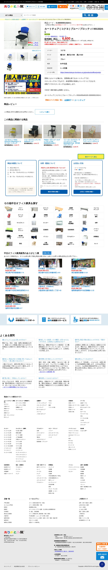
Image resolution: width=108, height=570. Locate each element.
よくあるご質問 (69, 1)
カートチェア (79, 100)
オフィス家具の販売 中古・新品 (37, 502)
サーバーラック (19, 459)
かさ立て (39, 435)
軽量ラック (83, 489)
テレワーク (51, 467)
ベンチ (50, 437)
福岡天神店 (6, 518)
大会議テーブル (84, 405)
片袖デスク (6, 406)
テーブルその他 (84, 418)
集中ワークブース (41, 467)
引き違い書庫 (19, 430)
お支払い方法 (78, 1)
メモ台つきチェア (41, 413)
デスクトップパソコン (74, 467)
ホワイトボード (40, 433)
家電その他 (51, 493)
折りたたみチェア (41, 409)
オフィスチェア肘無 (21, 405)
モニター (71, 471)
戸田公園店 (6, 502)
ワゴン (50, 403)
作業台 (82, 478)
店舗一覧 (96, 1)
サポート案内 (82, 507)
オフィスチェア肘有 (21, 403)
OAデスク (6, 410)
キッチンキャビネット (21, 452)
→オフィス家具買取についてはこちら (14, 387)
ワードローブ (7, 450)
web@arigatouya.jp (9, 542)
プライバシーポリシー (34, 566)
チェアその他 (19, 409)
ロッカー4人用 (7, 437)
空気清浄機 (51, 484)
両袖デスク (6, 408)
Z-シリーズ (71, 445)
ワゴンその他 (52, 407)
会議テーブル (83, 403)
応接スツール (72, 409)
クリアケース (19, 450)
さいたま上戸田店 (8, 505)
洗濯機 (50, 469)
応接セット (71, 407)
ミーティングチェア (42, 403)
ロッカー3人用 (7, 435)
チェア (17, 473)
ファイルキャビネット (21, 456)
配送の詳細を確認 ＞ (54, 191)
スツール (39, 411)
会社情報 (81, 516)
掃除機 (50, 471)
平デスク (6, 404)
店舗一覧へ (47, 253)
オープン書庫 (19, 435)
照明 (50, 486)
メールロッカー (8, 448)
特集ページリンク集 (84, 518)
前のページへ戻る (91, 157)
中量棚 (82, 471)
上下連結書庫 (19, 437)
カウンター (83, 424)
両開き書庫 (18, 433)
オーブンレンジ (52, 482)
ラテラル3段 (19, 443)
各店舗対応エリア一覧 (84, 520)
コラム (102, 1)
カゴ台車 (82, 480)
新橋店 (5, 509)
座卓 (81, 409)
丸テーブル (83, 411)
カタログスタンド (41, 439)
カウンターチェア (53, 435)
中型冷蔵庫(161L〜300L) (55, 475)
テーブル (18, 469)
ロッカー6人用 (7, 441)
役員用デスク (7, 467)
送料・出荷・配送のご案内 (85, 502)
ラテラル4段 (19, 446)
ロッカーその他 (8, 452)
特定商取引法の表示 (19, 566)
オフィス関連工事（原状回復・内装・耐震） (40, 513)
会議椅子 (68, 100)
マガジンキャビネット (21, 454)
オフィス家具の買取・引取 (35, 505)
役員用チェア (7, 469)
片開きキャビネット (21, 439)
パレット (82, 484)
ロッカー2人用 (7, 433)
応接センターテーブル (74, 405)
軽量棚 (82, 467)
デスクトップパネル (73, 430)
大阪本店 (6, 516)
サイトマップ (7, 566)
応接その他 (71, 411)
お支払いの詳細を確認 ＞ (87, 191)
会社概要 (90, 1)
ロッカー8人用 (7, 443)
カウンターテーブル (53, 433)
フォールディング (84, 422)
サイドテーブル (84, 413)
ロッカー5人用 (7, 439)
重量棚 (82, 473)
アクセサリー (19, 467)
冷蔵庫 (50, 473)
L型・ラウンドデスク (9, 415)
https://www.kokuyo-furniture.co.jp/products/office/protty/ (80, 72)
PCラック (6, 417)
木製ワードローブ (8, 473)
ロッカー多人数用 (8, 446)
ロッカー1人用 (7, 430)
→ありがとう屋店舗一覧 (47, 372)
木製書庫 (6, 471)
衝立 (70, 438)
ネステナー (83, 482)
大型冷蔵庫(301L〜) (53, 478)
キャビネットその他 (21, 461)
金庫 (38, 430)
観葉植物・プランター (42, 441)
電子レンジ (51, 480)
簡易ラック (83, 475)
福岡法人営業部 (8, 522)
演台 (81, 416)
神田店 (5, 507)
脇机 (50, 405)
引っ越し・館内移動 (34, 511)
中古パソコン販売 (33, 520)
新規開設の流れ (33, 507)
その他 (82, 420)
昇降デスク (6, 413)
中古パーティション (73, 433)
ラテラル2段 (19, 441)
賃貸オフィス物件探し (34, 522)
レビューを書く (45, 112)
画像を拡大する (36, 50)
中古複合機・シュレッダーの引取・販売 (39, 516)
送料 (84, 1)
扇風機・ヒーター (53, 491)
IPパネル (71, 440)
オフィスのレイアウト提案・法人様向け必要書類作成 (42, 509)
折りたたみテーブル (85, 407)
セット (38, 469)
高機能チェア (19, 407)
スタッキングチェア (42, 405)
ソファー (51, 430)
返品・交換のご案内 (84, 511)
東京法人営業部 (8, 513)
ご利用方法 (82, 513)
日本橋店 (6, 511)
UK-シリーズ (72, 447)
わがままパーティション (74, 435)
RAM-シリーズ (72, 449)
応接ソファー (72, 403)
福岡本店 (6, 520)
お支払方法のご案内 (84, 505)
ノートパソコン (72, 469)
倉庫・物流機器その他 (85, 486)
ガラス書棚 (18, 448)
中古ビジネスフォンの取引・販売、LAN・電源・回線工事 (43, 518)
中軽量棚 (82, 469)
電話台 (38, 437)
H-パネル (71, 442)
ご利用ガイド (60, 1)
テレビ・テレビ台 (53, 489)
